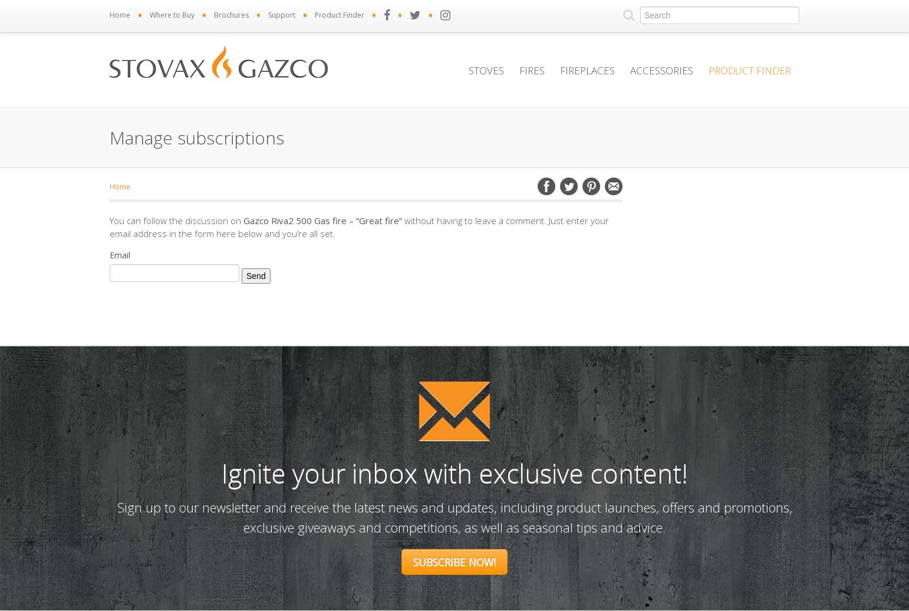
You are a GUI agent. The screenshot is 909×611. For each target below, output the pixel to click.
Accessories (661, 70)
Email (614, 186)
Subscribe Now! (454, 562)
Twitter (569, 186)
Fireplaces (587, 70)
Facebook (546, 186)
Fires (532, 70)
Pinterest (591, 186)
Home (120, 15)
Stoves (486, 70)
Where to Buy (172, 15)
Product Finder (339, 15)
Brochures (231, 15)
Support (281, 15)
